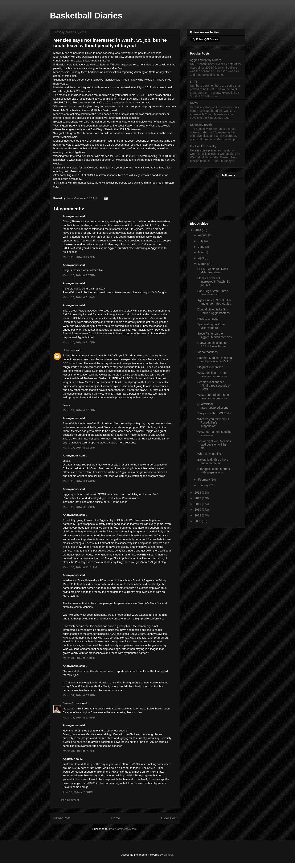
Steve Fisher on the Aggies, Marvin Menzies (214, 335)
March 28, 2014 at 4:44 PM (79, 481)
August (203, 235)
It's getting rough (201, 124)
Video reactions (207, 352)
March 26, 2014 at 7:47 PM (79, 342)
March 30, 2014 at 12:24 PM (80, 567)
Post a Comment (69, 800)
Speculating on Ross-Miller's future (211, 326)
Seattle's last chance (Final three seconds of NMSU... (213, 385)
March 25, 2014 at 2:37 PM (79, 275)
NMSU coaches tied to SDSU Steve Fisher (211, 344)
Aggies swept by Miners (205, 60)
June (201, 246)
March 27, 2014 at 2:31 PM (79, 410)
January (203, 485)
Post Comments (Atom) (123, 828)
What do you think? (209, 453)
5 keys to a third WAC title (214, 413)
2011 (198, 504)
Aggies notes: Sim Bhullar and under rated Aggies (214, 302)
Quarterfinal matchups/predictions (212, 405)
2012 (198, 498)
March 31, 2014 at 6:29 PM (79, 695)
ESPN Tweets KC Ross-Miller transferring (213, 270)
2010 (198, 509)
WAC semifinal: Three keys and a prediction (212, 374)
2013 (198, 492)
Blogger (168, 854)
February (204, 479)
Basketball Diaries (86, 15)
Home (115, 818)
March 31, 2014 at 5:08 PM (79, 658)
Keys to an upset (208, 318)
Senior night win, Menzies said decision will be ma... (214, 444)
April (201, 258)
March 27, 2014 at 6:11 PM (79, 447)
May (201, 252)
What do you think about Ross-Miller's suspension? (213, 422)
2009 (198, 515)
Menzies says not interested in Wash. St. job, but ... (213, 281)
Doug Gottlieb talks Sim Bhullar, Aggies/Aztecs (213, 311)
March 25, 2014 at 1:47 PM (79, 257)
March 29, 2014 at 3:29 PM (79, 507)
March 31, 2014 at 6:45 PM (79, 717)
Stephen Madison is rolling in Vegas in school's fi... (214, 359)
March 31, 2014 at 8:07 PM (79, 750)
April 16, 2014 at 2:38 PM (78, 792)
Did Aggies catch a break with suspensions (213, 470)
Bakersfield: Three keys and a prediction (212, 461)
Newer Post (61, 818)
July (201, 241)
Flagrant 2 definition (210, 367)
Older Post (169, 818)
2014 (198, 230)
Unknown (69, 350)
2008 (198, 521)
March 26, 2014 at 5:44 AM (79, 297)
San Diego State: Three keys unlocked (212, 292)
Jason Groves (72, 703)
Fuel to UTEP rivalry (203, 146)
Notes (194, 103)
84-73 (194, 81)
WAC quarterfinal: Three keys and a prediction (213, 396)
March (202, 264)
